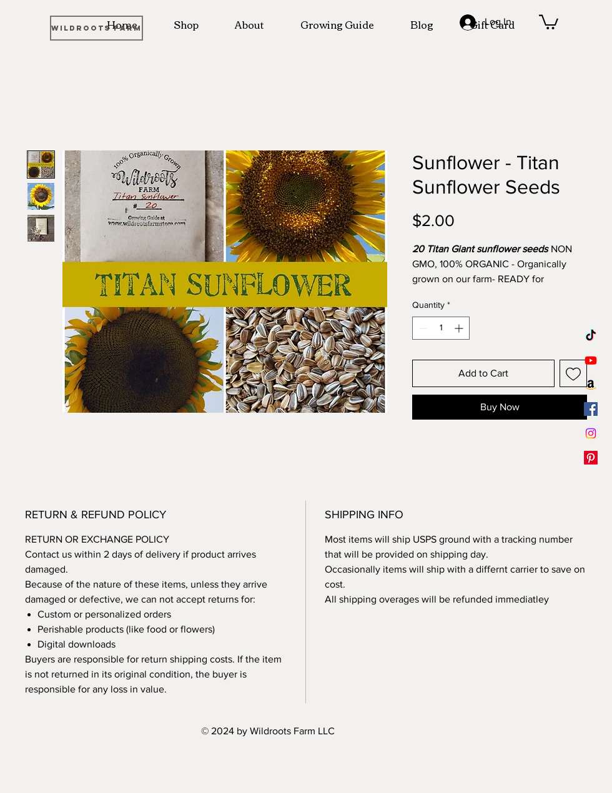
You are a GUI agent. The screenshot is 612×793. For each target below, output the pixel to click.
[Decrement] (422, 328)
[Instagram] (591, 433)
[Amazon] (591, 385)
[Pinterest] (591, 458)
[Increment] (460, 328)
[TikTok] (591, 336)
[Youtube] (591, 360)
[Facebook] (591, 409)
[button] (548, 21)
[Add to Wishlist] (573, 373)
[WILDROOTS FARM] (96, 28)
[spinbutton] (441, 328)
